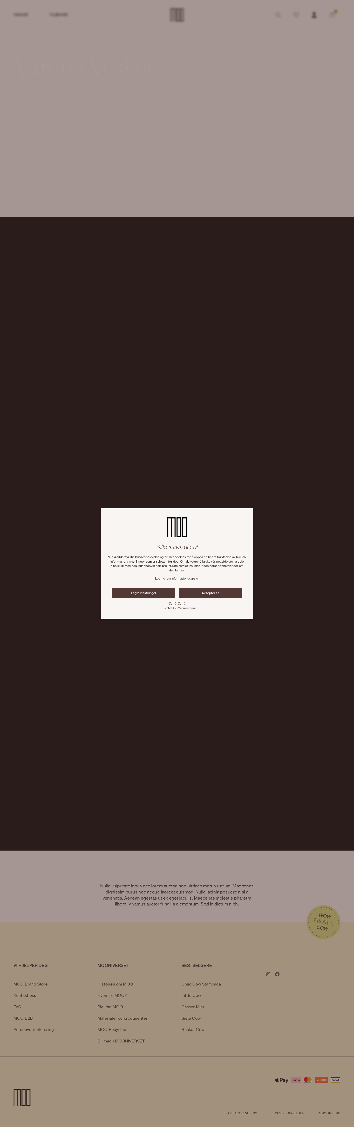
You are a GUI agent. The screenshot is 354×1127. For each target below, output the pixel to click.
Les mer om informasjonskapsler (177, 578)
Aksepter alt (210, 593)
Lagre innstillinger (143, 593)
